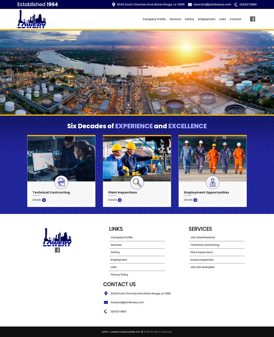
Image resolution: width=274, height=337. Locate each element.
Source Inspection (202, 259)
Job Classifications (202, 237)
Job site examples (202, 267)
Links (222, 19)
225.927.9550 (248, 4)
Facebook (253, 19)
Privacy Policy (119, 274)
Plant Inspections (201, 252)
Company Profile (154, 19)
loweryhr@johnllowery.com (212, 4)
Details (37, 200)
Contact (235, 19)
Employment (206, 19)
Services (175, 19)
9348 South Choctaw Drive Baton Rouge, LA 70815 (151, 4)
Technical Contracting (204, 245)
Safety (189, 19)
